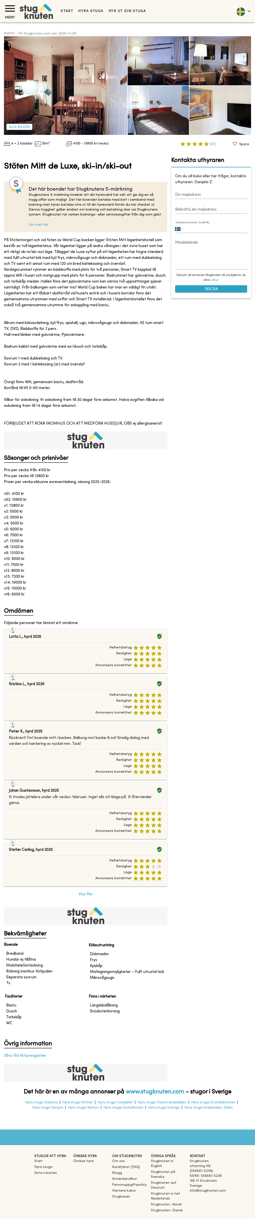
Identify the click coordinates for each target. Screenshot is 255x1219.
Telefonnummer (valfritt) (192, 222)
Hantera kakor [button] (124, 1190)
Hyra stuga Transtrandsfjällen (162, 1102)
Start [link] (67, 11)
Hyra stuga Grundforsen (123, 1107)
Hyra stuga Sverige (164, 1107)
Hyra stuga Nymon (83, 1107)
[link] (168, 1166)
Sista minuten (45, 1173)
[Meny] (10, 8)
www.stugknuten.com (155, 1092)
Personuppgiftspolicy (129, 1184)
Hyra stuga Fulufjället (115, 1102)
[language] (243, 11)
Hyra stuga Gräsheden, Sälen (208, 1107)
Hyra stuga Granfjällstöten (213, 1102)
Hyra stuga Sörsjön (47, 1107)
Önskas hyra (83, 1161)
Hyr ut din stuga (127, 11)
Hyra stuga (90, 11)
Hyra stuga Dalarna (41, 1102)
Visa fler (86, 894)
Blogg (117, 1173)
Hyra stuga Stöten (77, 1102)
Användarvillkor (124, 1179)
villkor (215, 280)
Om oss (118, 1161)
